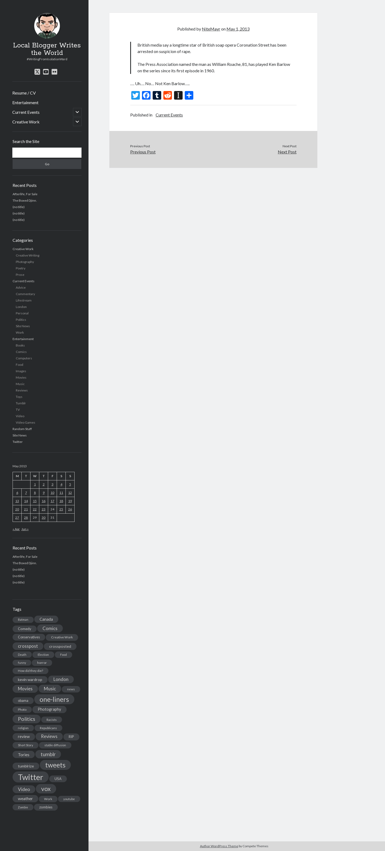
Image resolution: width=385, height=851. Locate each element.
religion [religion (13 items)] (23, 728)
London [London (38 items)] (60, 679)
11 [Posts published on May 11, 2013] (61, 493)
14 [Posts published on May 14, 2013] (26, 501)
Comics (21, 352)
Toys (19, 397)
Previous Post (143, 151)
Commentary (25, 294)
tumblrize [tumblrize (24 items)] (26, 766)
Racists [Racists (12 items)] (52, 719)
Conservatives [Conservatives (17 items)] (29, 637)
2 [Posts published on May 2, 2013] (44, 484)
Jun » (25, 529)
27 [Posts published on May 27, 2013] (17, 517)
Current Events (26, 112)
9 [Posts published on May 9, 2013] (44, 493)
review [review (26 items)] (24, 736)
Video (20, 416)
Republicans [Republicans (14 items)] (48, 728)
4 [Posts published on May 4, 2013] (61, 484)
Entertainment (25, 102)
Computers (24, 358)
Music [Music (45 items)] (50, 688)
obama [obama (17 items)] (23, 700)
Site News (23, 326)
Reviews (22, 390)
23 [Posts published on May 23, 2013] (43, 509)
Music (20, 384)
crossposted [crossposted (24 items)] (60, 646)
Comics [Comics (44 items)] (50, 628)
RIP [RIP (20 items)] (71, 737)
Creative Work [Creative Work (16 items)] (62, 637)
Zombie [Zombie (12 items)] (23, 807)
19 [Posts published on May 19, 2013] (70, 501)
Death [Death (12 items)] (22, 654)
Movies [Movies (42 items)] (25, 688)
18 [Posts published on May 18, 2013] (61, 501)
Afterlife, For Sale (25, 194)
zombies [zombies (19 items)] (45, 807)
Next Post (287, 151)
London (21, 307)
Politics (21, 320)
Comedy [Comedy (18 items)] (24, 629)
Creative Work (26, 121)
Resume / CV (24, 92)
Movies (21, 377)
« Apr (16, 529)
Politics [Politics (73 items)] (26, 719)
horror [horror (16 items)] (42, 663)
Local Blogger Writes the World (47, 49)
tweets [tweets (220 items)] (55, 765)
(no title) (19, 207)
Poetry (20, 268)
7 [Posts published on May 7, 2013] (26, 493)
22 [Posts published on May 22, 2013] (35, 509)
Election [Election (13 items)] (43, 654)
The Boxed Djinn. (25, 200)
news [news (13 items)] (71, 689)
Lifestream (24, 300)
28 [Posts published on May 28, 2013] (26, 517)
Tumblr (21, 403)
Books (20, 345)
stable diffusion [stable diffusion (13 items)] (55, 745)
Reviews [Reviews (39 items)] (49, 736)
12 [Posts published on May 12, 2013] (70, 493)
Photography (25, 262)
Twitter (18, 442)
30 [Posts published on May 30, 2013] (43, 517)
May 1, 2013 (237, 28)
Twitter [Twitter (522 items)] (30, 777)
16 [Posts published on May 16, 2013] (43, 501)
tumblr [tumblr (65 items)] (48, 754)
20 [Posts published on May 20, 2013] (17, 509)
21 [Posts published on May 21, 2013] (26, 509)
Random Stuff (22, 429)
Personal (22, 313)
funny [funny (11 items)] (22, 662)
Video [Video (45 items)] (24, 789)
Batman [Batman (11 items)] (23, 619)
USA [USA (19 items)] (58, 779)
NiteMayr (211, 28)
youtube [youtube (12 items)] (69, 799)
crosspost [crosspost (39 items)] (28, 646)
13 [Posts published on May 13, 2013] (17, 501)
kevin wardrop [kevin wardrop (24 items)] (30, 679)
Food (19, 365)
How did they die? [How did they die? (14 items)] (30, 671)
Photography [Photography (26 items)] (49, 709)
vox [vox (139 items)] (46, 788)
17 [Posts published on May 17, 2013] (52, 501)
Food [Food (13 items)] (63, 654)
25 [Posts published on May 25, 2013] (61, 509)
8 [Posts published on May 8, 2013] (35, 493)
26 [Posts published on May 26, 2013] (70, 509)
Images (21, 371)
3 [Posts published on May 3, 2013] (52, 484)
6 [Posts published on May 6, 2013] (17, 493)
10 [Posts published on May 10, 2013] (52, 493)
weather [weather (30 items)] (25, 798)
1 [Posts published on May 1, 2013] (35, 484)
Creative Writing (27, 255)
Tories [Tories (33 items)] (23, 754)
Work (20, 332)
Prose (20, 275)
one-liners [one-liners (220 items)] (54, 699)
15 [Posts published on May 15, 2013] (35, 501)
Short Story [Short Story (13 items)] (25, 745)
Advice (21, 287)
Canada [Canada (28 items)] (46, 619)
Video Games (25, 422)
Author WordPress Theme (219, 846)
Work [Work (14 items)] (48, 799)
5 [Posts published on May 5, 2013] (70, 484)
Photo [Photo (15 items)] (22, 709)
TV (18, 410)
